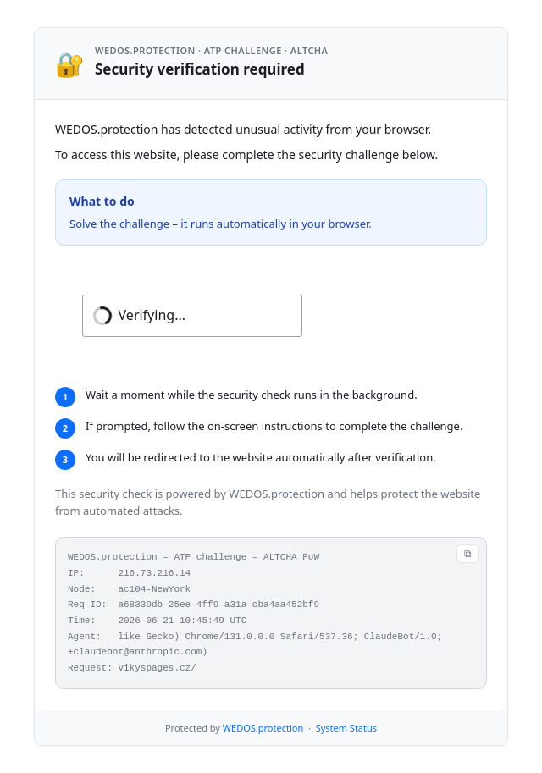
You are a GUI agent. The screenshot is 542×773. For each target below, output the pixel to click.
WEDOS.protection (263, 727)
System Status (346, 727)
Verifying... (152, 315)
